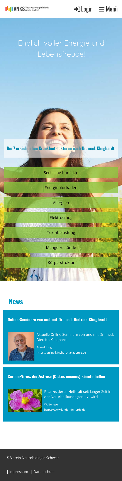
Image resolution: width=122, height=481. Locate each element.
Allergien (61, 202)
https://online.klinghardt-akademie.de (61, 352)
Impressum (18, 471)
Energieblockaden (61, 187)
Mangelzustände (61, 247)
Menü (108, 8)
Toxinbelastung (61, 232)
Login (83, 8)
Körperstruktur (61, 262)
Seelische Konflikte (61, 172)
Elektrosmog (61, 217)
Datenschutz (44, 471)
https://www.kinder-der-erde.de (64, 410)
